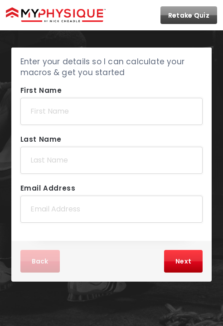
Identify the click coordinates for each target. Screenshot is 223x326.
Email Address (48, 188)
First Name (41, 90)
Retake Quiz (188, 15)
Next (183, 261)
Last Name (41, 139)
